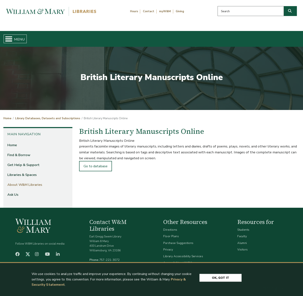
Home (23, 37)
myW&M (165, 11)
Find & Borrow (63, 37)
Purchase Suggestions (178, 239)
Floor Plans (171, 233)
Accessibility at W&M (177, 259)
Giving (180, 11)
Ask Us (279, 37)
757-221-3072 (109, 256)
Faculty (242, 233)
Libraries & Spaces (173, 37)
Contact (148, 11)
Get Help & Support (116, 37)
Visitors (242, 246)
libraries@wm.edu (110, 261)
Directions (170, 226)
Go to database (96, 162)
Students (243, 226)
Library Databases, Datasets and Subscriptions (47, 115)
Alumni (242, 239)
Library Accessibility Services (183, 253)
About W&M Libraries (231, 37)
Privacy (168, 246)
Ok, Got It (220, 278)
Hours (134, 11)
